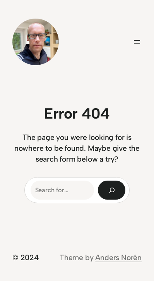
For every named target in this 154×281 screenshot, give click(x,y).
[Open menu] (137, 42)
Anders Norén (118, 257)
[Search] (111, 190)
